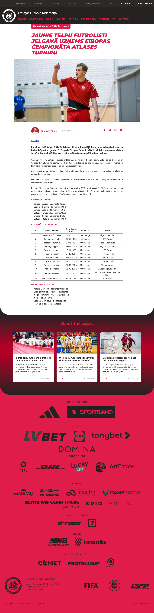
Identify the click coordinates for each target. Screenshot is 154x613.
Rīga (109, 3)
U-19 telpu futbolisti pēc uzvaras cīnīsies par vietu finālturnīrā (76, 359)
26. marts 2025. (120, 378)
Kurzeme (18, 3)
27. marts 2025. (77, 378)
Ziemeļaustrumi (90, 3)
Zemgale (52, 3)
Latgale (69, 3)
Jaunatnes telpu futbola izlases (51, 26)
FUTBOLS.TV (127, 3)
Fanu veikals (145, 3)
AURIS (147, 604)
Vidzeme (35, 3)
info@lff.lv (38, 589)
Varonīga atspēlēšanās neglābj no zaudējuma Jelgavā (119, 359)
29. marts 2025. (33, 378)
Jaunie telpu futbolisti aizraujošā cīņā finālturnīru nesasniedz (33, 359)
